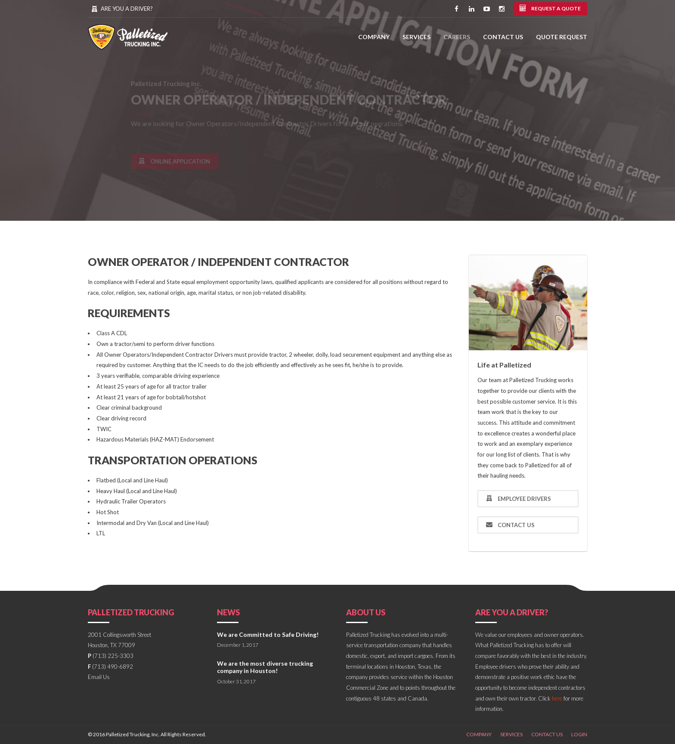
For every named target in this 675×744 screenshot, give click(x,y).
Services (416, 36)
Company (374, 36)
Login (579, 734)
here (557, 698)
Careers (456, 36)
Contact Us (503, 36)
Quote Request (561, 36)
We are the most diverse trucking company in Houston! (265, 667)
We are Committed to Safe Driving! (268, 634)
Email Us (99, 676)
